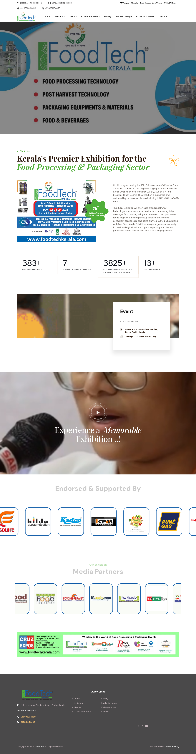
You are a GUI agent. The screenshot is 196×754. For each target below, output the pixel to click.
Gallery (107, 16)
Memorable (121, 429)
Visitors (73, 16)
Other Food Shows (145, 16)
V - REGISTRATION (82, 711)
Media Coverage (124, 16)
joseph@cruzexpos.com (29, 2)
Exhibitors (60, 16)
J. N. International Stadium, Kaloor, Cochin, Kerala (41, 705)
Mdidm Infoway (172, 746)
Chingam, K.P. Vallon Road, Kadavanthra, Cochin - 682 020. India (148, 3)
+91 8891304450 (51, 8)
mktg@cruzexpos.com (60, 2)
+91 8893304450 (26, 8)
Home (47, 16)
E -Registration (108, 707)
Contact (163, 16)
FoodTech (39, 746)
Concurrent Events (90, 16)
